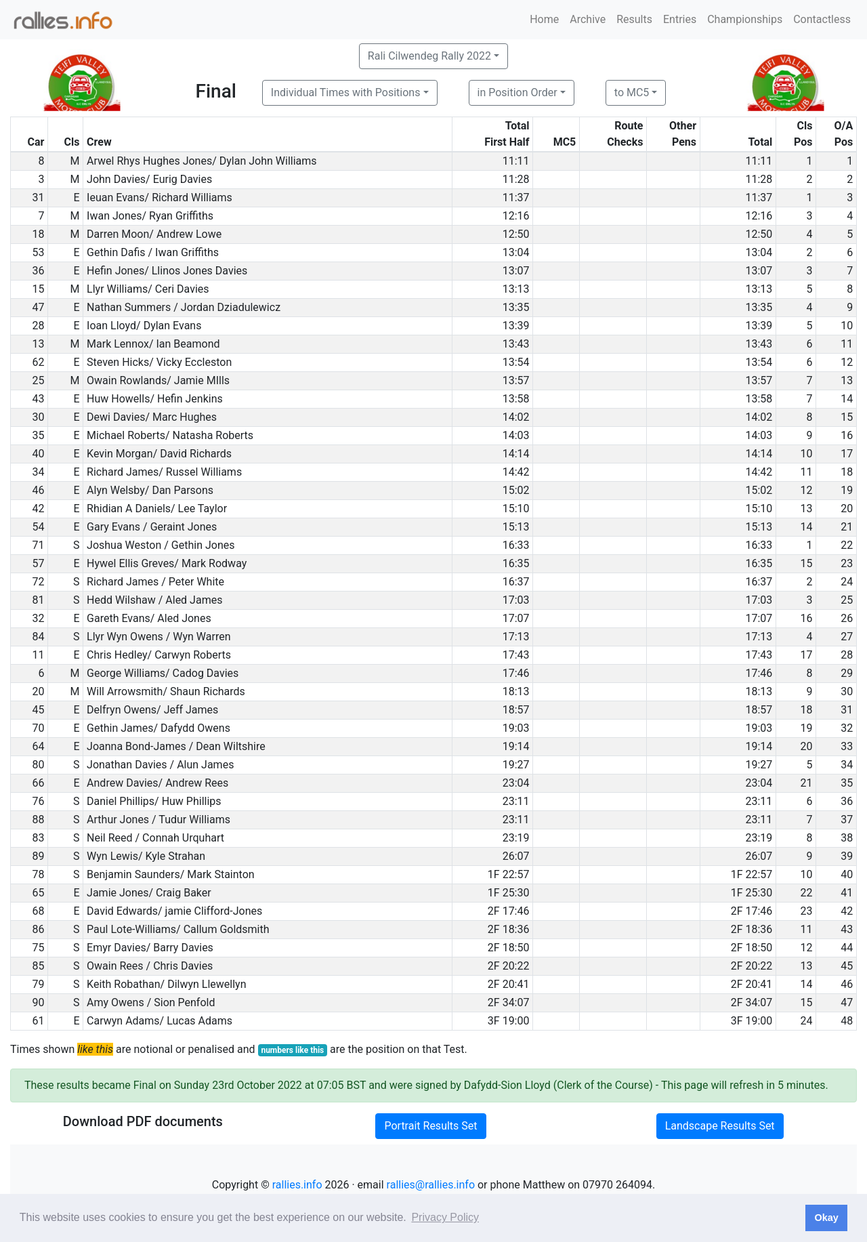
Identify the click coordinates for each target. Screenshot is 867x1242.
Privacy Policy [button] (445, 1217)
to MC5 (632, 92)
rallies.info (297, 1184)
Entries (679, 19)
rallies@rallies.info (431, 1184)
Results (634, 19)
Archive (588, 19)
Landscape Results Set (720, 1125)
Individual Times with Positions (346, 92)
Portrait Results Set (430, 1125)
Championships (744, 19)
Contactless (822, 19)
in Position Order (517, 92)
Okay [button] (826, 1217)
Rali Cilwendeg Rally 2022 (429, 55)
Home (544, 19)
